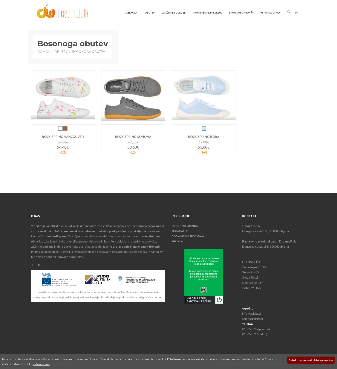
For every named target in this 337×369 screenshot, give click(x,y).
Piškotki (177, 241)
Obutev (150, 13)
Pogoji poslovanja (185, 225)
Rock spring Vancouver (63, 137)
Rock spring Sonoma (133, 137)
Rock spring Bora (203, 137)
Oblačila (131, 13)
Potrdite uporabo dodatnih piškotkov (311, 360)
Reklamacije (180, 231)
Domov (43, 52)
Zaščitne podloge (173, 13)
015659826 (250, 329)
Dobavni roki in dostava (188, 236)
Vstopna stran (270, 13)
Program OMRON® (241, 13)
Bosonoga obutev (88, 52)
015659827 (250, 334)
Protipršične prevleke (207, 13)
